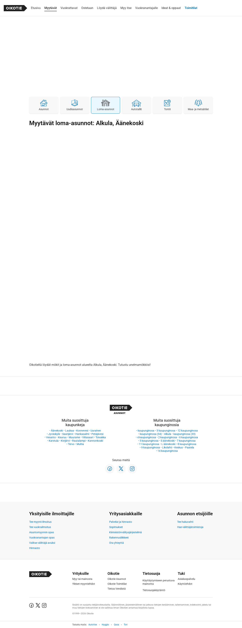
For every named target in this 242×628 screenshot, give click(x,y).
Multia (80, 444)
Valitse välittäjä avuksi (42, 542)
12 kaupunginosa (188, 430)
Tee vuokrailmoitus (40, 527)
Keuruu (62, 437)
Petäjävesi (97, 433)
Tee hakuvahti (185, 521)
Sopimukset (116, 527)
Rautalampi (79, 440)
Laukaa (69, 430)
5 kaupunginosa (149, 440)
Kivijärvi (65, 440)
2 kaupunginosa (167, 437)
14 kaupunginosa (168, 450)
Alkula (167, 433)
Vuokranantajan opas (42, 537)
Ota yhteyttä (116, 542)
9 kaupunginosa (150, 447)
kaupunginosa (146, 430)
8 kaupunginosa (187, 444)
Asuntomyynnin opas (41, 532)
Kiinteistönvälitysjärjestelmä (125, 532)
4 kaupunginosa (146, 437)
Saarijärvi (67, 433)
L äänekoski (168, 444)
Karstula (54, 440)
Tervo (71, 444)
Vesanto (51, 437)
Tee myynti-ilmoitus (40, 521)
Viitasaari (87, 437)
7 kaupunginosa (186, 440)
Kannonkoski (95, 440)
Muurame (74, 437)
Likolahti (167, 447)
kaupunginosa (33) (184, 433)
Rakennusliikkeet (119, 537)
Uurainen (95, 430)
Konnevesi (82, 430)
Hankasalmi (82, 433)
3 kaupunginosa (166, 430)
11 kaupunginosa (149, 444)
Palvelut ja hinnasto (120, 521)
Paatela (189, 447)
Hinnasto (34, 548)
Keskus (178, 447)
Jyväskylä (54, 433)
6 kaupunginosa (188, 437)
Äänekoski (57, 430)
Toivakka (101, 437)
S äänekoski (168, 440)
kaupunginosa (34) (151, 433)
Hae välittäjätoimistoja (190, 527)
